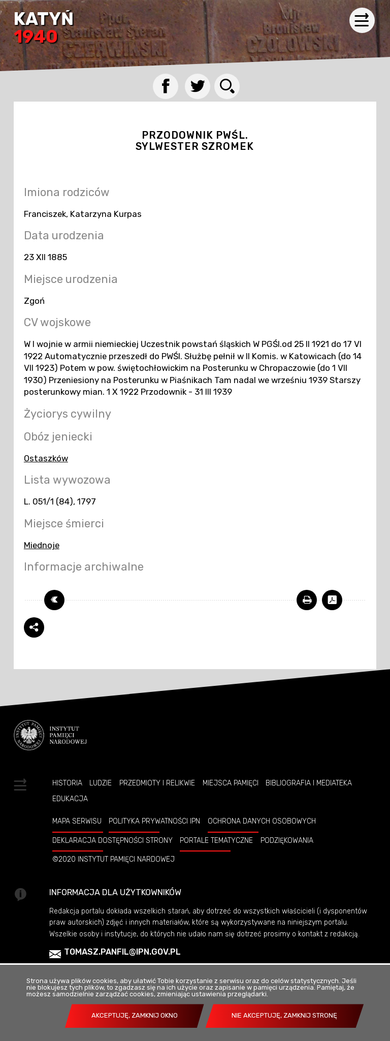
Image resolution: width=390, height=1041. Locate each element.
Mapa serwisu (77, 821)
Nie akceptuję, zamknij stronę (284, 1015)
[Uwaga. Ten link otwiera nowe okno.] (307, 600)
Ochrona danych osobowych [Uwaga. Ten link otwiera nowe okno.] (262, 821)
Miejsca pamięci (230, 783)
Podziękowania (287, 840)
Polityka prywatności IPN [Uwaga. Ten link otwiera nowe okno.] (154, 821)
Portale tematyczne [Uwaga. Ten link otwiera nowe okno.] (216, 840)
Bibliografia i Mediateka (309, 783)
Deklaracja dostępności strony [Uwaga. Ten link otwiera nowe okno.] (112, 840)
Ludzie (100, 783)
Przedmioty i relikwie (157, 783)
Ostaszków (46, 458)
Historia (67, 783)
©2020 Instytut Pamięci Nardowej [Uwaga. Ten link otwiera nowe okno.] (113, 859)
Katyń (44, 28)
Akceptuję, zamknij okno (134, 1015)
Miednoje (41, 545)
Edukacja (70, 799)
